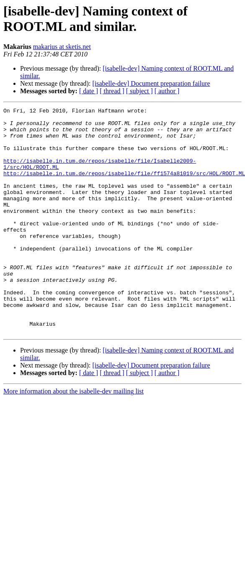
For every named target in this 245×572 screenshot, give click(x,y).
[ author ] (167, 90)
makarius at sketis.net (62, 46)
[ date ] (88, 90)
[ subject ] (139, 90)
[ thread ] (112, 90)
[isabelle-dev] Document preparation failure (151, 83)
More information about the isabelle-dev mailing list (73, 436)
